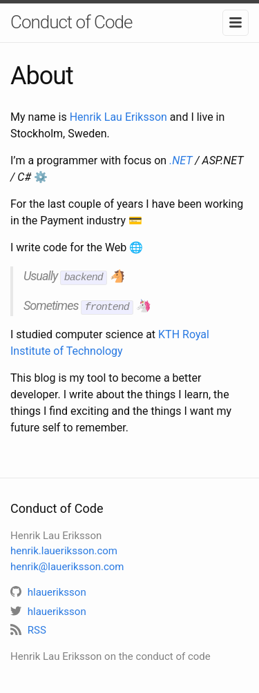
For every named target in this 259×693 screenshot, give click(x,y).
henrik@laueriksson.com (67, 564)
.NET (180, 160)
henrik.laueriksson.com (63, 549)
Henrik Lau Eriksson (118, 117)
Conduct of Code (71, 22)
